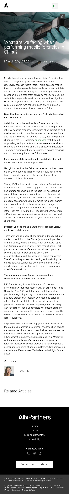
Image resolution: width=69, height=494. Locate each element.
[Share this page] (62, 16)
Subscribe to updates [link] (34, 464)
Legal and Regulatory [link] (34, 435)
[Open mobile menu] (63, 6)
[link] (6, 6)
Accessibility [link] (34, 439)
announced (40, 140)
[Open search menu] (55, 6)
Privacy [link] (34, 426)
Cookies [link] (34, 430)
